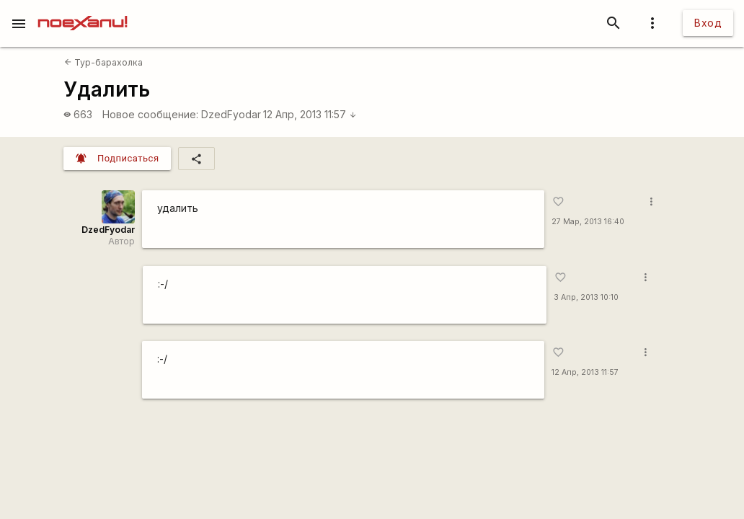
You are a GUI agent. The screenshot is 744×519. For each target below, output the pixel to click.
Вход (708, 23)
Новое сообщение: (150, 114)
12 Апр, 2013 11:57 (310, 114)
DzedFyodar (231, 114)
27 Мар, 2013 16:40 (588, 221)
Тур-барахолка (103, 62)
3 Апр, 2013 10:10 (586, 297)
